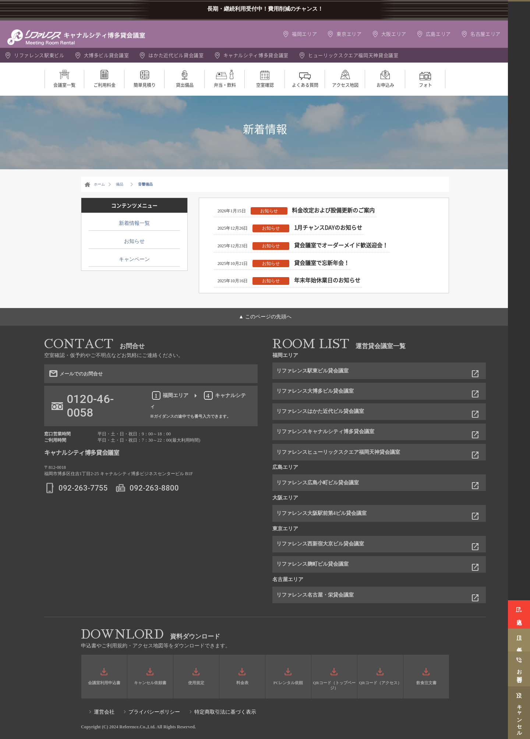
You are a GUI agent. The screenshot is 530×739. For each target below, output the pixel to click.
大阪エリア (393, 33)
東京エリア (348, 33)
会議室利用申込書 (104, 682)
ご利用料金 (104, 85)
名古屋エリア (485, 33)
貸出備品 (185, 85)
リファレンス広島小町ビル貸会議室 (317, 482)
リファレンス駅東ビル (39, 55)
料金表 (242, 682)
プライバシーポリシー (154, 712)
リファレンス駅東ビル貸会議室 (312, 371)
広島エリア (438, 33)
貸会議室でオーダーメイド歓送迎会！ (341, 245)
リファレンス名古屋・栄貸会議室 (315, 595)
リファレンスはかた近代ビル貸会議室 (320, 411)
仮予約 (519, 636)
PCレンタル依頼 (288, 682)
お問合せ (519, 669)
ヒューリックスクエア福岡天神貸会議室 (353, 55)
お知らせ (269, 210)
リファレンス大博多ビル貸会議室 (315, 391)
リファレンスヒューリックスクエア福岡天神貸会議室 (338, 452)
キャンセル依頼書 (150, 682)
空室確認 (265, 85)
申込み (519, 606)
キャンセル (519, 717)
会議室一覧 (64, 85)
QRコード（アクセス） (380, 682)
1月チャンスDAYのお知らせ (328, 227)
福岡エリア (304, 33)
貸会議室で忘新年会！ (321, 263)
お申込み (385, 85)
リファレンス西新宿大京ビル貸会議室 (320, 544)
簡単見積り (145, 85)
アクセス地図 (345, 85)
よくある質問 (305, 85)
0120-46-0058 (90, 415)
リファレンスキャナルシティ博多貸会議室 (325, 431)
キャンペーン (134, 259)
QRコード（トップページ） (334, 685)
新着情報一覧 (134, 223)
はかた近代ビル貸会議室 (176, 55)
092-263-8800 (154, 497)
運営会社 (104, 712)
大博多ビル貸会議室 (106, 55)
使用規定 (196, 682)
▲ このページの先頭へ (265, 316)
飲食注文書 (426, 682)
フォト (425, 85)
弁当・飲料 (225, 85)
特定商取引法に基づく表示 (225, 712)
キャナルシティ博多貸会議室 (256, 55)
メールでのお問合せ (96, 378)
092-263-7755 (83, 497)
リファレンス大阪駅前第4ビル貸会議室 (321, 513)
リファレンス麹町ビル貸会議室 (312, 564)
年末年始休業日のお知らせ (327, 280)
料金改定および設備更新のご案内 (333, 210)
